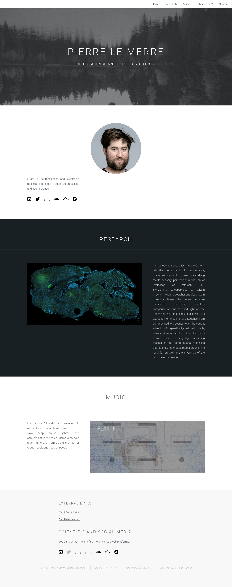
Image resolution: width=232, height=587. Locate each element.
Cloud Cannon (184, 567)
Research (171, 4)
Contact (223, 4)
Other (199, 4)
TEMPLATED (110, 567)
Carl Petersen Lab (69, 519)
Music (186, 4)
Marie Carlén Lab (69, 511)
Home (155, 4)
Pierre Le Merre (142, 567)
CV (211, 4)
